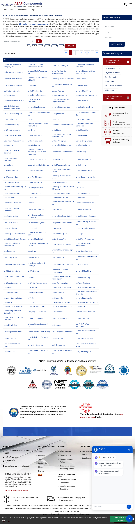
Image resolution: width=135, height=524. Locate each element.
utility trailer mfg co (83, 352)
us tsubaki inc (9, 95)
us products (56, 325)
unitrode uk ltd (33, 258)
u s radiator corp (82, 318)
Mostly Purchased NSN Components (113, 97)
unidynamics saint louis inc (62, 223)
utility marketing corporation (14, 264)
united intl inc (81, 165)
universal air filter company (62, 264)
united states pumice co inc (14, 100)
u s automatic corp (11, 177)
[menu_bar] (131, 4)
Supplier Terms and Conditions (67, 487)
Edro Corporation (111, 77)
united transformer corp (37, 95)
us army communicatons (13, 298)
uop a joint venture (11, 223)
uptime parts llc (58, 91)
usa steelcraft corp (83, 278)
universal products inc (36, 239)
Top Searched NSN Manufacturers (112, 62)
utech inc (31, 130)
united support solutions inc (62, 125)
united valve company (60, 197)
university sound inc (35, 345)
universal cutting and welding (39, 332)
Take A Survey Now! (16, 490)
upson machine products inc (86, 95)
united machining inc (83, 209)
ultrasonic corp (57, 338)
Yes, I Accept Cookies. (121, 519)
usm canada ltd (58, 258)
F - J (40, 46)
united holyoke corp (11, 125)
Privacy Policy (65, 451)
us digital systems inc (12, 91)
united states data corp (13, 79)
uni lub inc (80, 188)
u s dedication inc (11, 293)
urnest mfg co (81, 306)
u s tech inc (56, 228)
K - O (47, 46)
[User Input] (109, 507)
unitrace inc (8, 145)
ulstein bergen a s (59, 239)
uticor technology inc (60, 283)
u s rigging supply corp (61, 302)
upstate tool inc (34, 145)
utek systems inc (58, 345)
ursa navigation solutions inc (62, 332)
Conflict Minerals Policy (66, 460)
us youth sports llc (83, 283)
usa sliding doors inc (36, 209)
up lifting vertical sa (35, 188)
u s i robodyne (58, 312)
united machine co (35, 91)
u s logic (79, 234)
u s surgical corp (82, 264)
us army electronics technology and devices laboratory (37, 151)
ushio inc (55, 119)
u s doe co (32, 287)
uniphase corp (9, 251)
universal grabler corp (12, 135)
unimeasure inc (81, 79)
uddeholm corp (9, 352)
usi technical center (11, 182)
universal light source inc (61, 145)
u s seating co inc (83, 145)
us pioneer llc (57, 298)
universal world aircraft (84, 170)
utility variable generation (13, 72)
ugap (78, 182)
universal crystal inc (83, 193)
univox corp (8, 287)
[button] (39, 41)
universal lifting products (61, 193)
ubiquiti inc (32, 251)
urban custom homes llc (85, 177)
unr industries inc (34, 193)
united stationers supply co (86, 216)
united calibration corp (36, 182)
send (129, 507)
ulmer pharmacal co (59, 182)
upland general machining (61, 287)
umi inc (30, 278)
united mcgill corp (10, 325)
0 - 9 (28, 46)
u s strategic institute (12, 271)
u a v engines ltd (10, 119)
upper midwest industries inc (38, 165)
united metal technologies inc (87, 302)
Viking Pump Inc (111, 90)
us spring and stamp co (37, 312)
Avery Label (109, 81)
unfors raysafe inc (83, 135)
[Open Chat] (129, 518)
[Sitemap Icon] (40, 475)
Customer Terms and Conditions (68, 481)
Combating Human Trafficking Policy (67, 467)
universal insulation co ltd (61, 216)
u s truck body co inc (36, 306)
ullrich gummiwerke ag (60, 318)
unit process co (10, 338)
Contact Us (42, 463)
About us (41, 455)
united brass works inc (12, 203)
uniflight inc (32, 85)
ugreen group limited (84, 141)
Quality (40, 459)
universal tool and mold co (86, 338)
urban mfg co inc (10, 258)
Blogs (40, 467)
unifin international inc (36, 141)
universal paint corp (83, 91)
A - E (33, 46)
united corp (56, 130)
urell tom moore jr (35, 177)
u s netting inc (33, 271)
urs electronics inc (11, 216)
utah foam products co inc (14, 141)
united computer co (83, 159)
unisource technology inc (85, 228)
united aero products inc (85, 239)
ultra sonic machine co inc (62, 306)
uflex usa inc (57, 209)
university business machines (63, 79)
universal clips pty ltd (84, 271)
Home (40, 451)
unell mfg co (80, 197)
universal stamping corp (61, 107)
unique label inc (58, 293)
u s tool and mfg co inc (37, 159)
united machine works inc (85, 312)
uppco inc (31, 203)
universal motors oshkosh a (62, 244)
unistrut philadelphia (35, 170)
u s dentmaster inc (11, 170)
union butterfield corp (84, 251)
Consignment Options (90, 458)
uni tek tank (32, 228)
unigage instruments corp (13, 306)
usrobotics (8, 302)
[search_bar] (125, 4)
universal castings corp (85, 298)
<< (66, 53)
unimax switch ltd (34, 135)
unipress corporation (35, 318)
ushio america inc (10, 228)
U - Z (60, 46)
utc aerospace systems (36, 223)
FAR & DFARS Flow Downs (89, 452)
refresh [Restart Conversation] (129, 449)
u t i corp (31, 298)
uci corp (31, 302)
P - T (54, 46)
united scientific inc (83, 130)
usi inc (30, 119)
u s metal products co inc (37, 283)
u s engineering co (83, 119)
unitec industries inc (59, 95)
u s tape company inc (12, 283)
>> (97, 53)
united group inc (82, 100)
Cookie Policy (65, 455)
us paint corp (81, 152)
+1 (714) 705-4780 (11, 457)
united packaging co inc (61, 165)
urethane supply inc (59, 234)
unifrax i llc (32, 197)
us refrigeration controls (13, 332)
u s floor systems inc (12, 130)
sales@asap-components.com (17, 466)
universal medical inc (12, 193)
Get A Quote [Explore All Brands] (116, 44)
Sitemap (41, 471)
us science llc (57, 159)
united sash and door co (85, 287)
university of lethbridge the (14, 234)
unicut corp (8, 165)
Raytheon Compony (112, 73)
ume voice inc (9, 197)
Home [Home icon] (5, 10)
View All (70, 46)
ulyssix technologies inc (85, 203)
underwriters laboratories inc (62, 152)
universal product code (36, 107)
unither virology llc (59, 141)
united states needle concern (15, 239)
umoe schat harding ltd (13, 114)
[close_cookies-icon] (133, 519)
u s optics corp (58, 114)
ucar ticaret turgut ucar (13, 85)
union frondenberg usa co (62, 65)
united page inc (82, 85)
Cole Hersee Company (113, 86)
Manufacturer (22, 10)
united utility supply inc (84, 107)
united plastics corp (35, 293)
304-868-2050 (10, 461)
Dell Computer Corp (112, 68)
